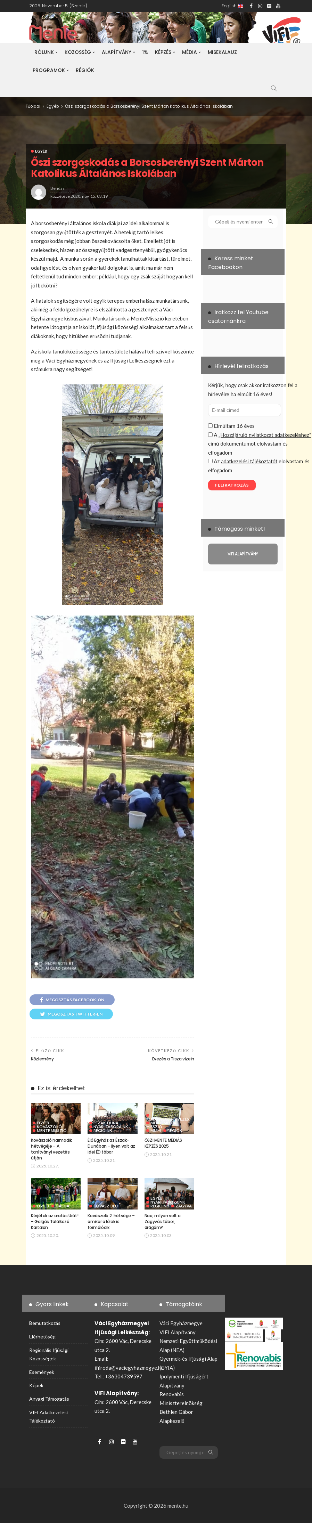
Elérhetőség (42, 1336)
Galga (62, 1206)
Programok (49, 70)
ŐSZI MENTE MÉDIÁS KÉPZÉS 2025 (163, 1143)
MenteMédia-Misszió (162, 1125)
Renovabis (171, 1394)
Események (41, 1372)
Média (189, 52)
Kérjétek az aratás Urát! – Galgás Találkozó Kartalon (54, 1221)
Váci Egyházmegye (181, 1323)
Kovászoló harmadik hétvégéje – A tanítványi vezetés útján (51, 1148)
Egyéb (41, 151)
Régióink (102, 1130)
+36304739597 (123, 1376)
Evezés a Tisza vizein (173, 1059)
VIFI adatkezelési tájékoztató (48, 1416)
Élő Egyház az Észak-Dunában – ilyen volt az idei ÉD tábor (111, 1146)
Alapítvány (116, 52)
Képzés (163, 52)
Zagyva (183, 1206)
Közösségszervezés (167, 1119)
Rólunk (44, 52)
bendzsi (58, 188)
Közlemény (42, 1059)
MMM (155, 1130)
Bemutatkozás (44, 1323)
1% (145, 52)
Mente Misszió (52, 1130)
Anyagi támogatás (49, 1399)
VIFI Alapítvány (177, 1332)
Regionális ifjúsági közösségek (48, 1354)
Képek (36, 1385)
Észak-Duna (105, 1123)
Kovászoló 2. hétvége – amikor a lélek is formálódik (111, 1221)
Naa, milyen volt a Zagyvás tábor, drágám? (163, 1221)
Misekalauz (222, 52)
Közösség (78, 52)
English (232, 6)
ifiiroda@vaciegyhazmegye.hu (129, 1368)
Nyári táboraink (110, 1127)
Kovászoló (49, 1127)
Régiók (85, 70)
